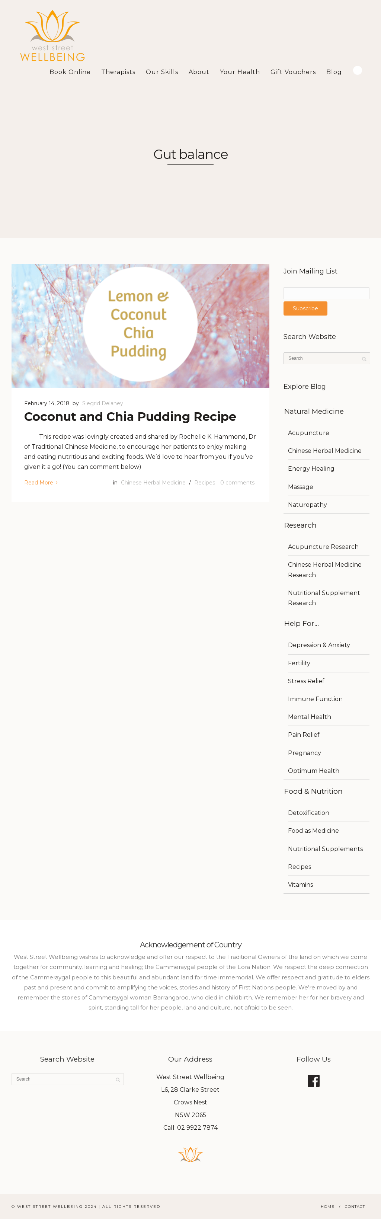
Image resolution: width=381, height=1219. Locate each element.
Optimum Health (313, 770)
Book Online (70, 72)
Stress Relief (306, 681)
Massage (300, 486)
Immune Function (315, 699)
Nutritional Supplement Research (324, 598)
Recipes (204, 482)
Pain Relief (304, 734)
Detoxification (308, 812)
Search (357, 70)
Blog (334, 72)
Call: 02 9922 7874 (190, 1127)
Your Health (240, 72)
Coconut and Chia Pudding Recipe (130, 416)
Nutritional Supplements (325, 848)
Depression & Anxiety (319, 645)
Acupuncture (308, 432)
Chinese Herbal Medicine (153, 482)
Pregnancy (304, 752)
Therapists (118, 72)
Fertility (299, 663)
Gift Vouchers (293, 72)
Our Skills (162, 72)
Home (327, 1206)
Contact (355, 1206)
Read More (41, 482)
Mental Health (309, 716)
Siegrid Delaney (102, 403)
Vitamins (300, 884)
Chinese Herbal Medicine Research (325, 569)
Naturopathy (307, 504)
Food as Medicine (313, 830)
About (199, 72)
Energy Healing (311, 468)
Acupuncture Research (323, 546)
